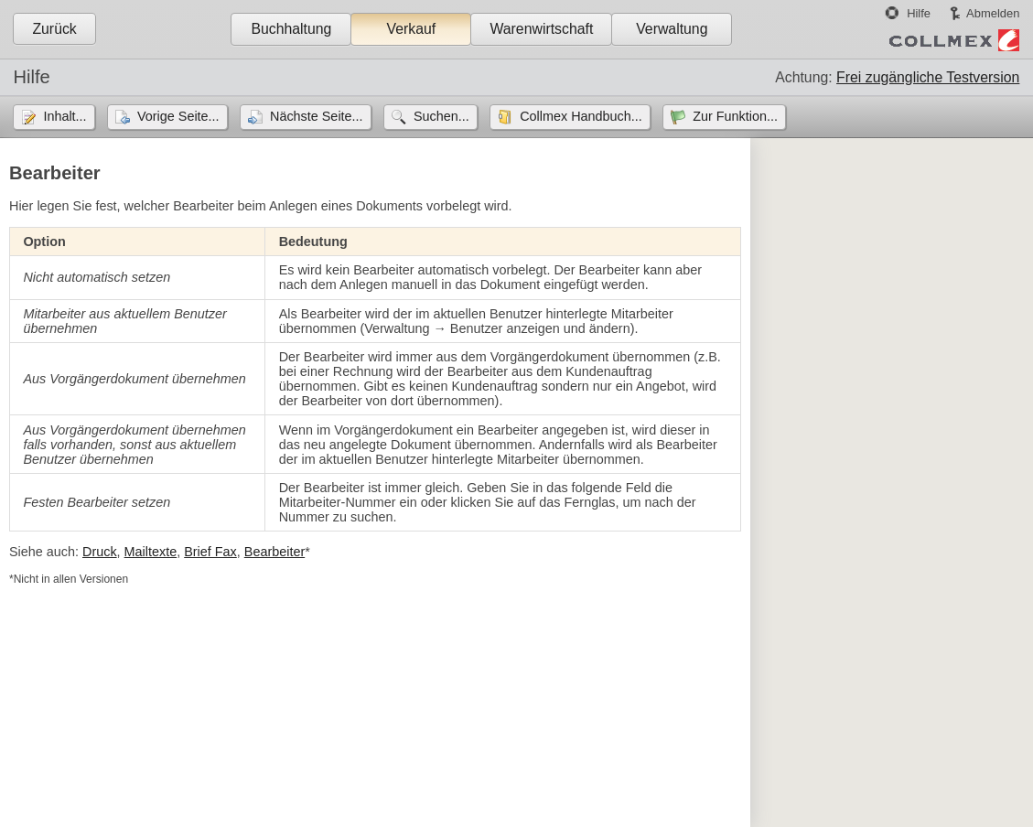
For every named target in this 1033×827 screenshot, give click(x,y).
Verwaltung (671, 29)
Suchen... (441, 116)
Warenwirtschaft (541, 29)
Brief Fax (210, 551)
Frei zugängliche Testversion (927, 77)
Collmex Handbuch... (581, 116)
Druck (99, 551)
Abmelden (992, 13)
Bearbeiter (274, 551)
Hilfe (919, 13)
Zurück (54, 29)
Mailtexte (151, 551)
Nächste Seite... (316, 116)
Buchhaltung (291, 29)
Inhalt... (64, 116)
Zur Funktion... (735, 116)
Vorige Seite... (178, 116)
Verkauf (411, 29)
